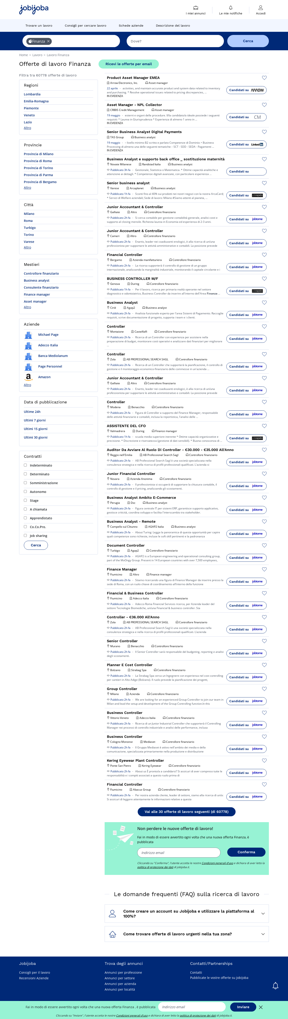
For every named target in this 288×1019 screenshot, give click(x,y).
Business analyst (37, 280)
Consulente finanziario (41, 287)
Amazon (37, 377)
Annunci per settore (120, 978)
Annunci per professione (123, 972)
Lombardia (32, 94)
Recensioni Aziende (34, 978)
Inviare (243, 1007)
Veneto (29, 115)
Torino (29, 234)
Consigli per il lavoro (34, 972)
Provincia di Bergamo (40, 182)
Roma (28, 221)
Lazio (28, 122)
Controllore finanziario (41, 273)
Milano (29, 214)
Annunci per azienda (120, 984)
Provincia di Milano (39, 154)
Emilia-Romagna (36, 101)
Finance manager (37, 294)
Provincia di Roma (38, 161)
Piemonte (31, 108)
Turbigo (30, 227)
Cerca (36, 545)
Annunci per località (120, 989)
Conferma (246, 852)
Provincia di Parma (38, 175)
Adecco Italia (41, 345)
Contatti (196, 972)
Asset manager (35, 301)
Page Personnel (43, 366)
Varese (29, 241)
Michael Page (41, 334)
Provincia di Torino (38, 168)
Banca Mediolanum (46, 355)
